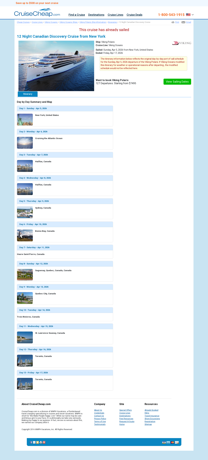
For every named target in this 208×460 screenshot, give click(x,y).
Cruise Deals (134, 14)
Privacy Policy (100, 419)
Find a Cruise (77, 14)
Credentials (99, 413)
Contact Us (99, 416)
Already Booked (151, 410)
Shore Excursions (152, 419)
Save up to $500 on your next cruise (37, 3)
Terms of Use (100, 421)
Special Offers (125, 410)
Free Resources (126, 419)
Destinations (96, 14)
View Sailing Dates (177, 81)
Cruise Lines (115, 14)
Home (122, 424)
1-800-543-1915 (171, 15)
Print (177, 22)
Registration (150, 421)
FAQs (147, 413)
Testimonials (99, 424)
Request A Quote (126, 421)
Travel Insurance (152, 416)
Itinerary (27, 94)
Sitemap (148, 424)
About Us (98, 410)
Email (188, 22)
